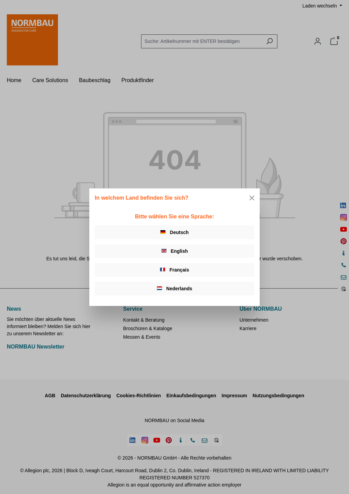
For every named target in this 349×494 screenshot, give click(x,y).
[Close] (252, 198)
